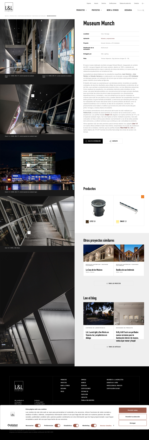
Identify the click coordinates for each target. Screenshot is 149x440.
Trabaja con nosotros (87, 400)
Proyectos (96, 10)
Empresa (89, 3)
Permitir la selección (133, 427)
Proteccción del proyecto (114, 385)
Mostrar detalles (106, 436)
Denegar (133, 433)
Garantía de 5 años (112, 382)
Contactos (136, 3)
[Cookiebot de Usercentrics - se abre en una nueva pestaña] (12, 436)
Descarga (128, 10)
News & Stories (113, 10)
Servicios (104, 3)
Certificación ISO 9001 (113, 388)
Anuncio (96, 3)
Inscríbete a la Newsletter (115, 379)
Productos (80, 10)
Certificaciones (112, 3)
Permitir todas (133, 421)
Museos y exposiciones (108, 38)
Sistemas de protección (125, 3)
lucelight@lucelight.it (40, 403)
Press (62, 391)
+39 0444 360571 (39, 402)
